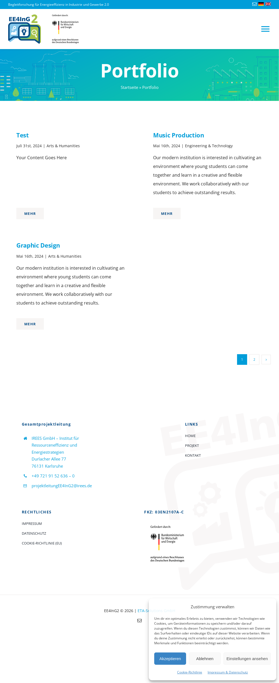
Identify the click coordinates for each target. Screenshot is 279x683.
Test (22, 135)
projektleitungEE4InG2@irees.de (62, 485)
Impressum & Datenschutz (228, 672)
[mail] (254, 4)
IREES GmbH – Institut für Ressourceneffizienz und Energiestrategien (55, 445)
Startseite (129, 87)
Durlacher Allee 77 (49, 459)
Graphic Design (38, 245)
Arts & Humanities (63, 145)
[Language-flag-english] (268, 4)
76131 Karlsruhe (47, 466)
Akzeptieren (170, 658)
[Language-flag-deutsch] (261, 4)
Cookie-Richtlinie (189, 672)
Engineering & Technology (209, 145)
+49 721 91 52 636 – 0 (53, 476)
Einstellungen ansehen (247, 658)
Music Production (178, 135)
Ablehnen (204, 658)
